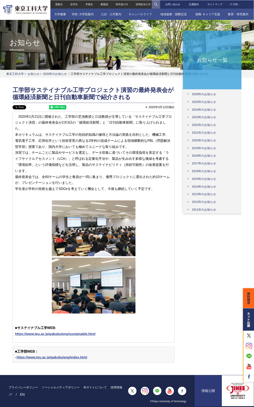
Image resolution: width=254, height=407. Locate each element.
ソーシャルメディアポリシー (61, 387)
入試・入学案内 (111, 14)
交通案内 (194, 4)
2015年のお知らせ (204, 178)
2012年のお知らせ (204, 202)
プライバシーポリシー (23, 387)
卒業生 (89, 4)
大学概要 (60, 14)
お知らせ (33, 74)
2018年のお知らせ (204, 155)
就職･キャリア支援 (207, 14)
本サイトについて (95, 387)
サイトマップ (214, 4)
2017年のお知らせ (204, 163)
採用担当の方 (143, 4)
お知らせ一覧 (212, 60)
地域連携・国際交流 (173, 14)
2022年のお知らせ (204, 125)
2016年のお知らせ (204, 171)
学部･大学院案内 (83, 14)
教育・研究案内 (238, 14)
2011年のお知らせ (204, 209)
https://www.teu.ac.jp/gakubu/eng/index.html (52, 357)
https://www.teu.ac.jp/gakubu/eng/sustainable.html (55, 334)
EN (236, 4)
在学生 (74, 4)
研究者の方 (122, 4)
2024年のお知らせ (204, 109)
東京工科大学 (15, 74)
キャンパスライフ (140, 14)
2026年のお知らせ (204, 94)
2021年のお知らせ (204, 132)
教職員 (104, 4)
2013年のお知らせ (204, 194)
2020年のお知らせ (55, 74)
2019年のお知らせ (204, 148)
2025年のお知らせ (204, 102)
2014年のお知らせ (204, 186)
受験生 (59, 4)
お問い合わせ (172, 4)
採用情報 (116, 387)
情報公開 (208, 391)
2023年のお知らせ (204, 117)
